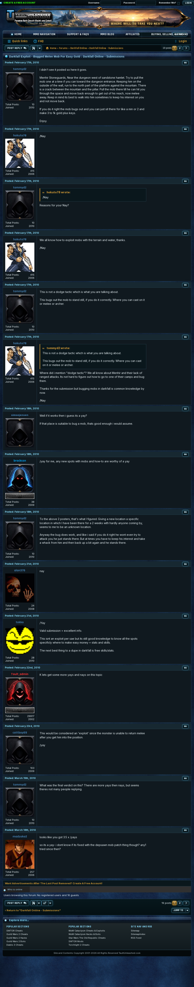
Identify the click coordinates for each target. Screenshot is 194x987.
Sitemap (135, 930)
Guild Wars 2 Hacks (16, 937)
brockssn (20, 461)
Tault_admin (19, 674)
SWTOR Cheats (14, 930)
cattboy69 (20, 733)
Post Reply (17, 48)
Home (16, 34)
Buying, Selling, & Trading (169, 34)
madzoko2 (20, 837)
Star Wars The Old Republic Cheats (87, 937)
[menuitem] (38, 41)
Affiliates (133, 34)
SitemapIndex (138, 934)
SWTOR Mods (76, 941)
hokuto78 (19, 135)
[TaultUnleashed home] (32, 17)
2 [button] (180, 48)
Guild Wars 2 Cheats (17, 934)
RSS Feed (136, 937)
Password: (140, 3)
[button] (186, 48)
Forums (63, 48)
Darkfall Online (78, 48)
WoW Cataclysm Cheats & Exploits (87, 930)
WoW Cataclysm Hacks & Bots (85, 934)
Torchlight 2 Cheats (79, 944)
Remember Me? (169, 3)
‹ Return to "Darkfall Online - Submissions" (33, 910)
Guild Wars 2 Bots (16, 941)
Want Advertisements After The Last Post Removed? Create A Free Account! (53, 883)
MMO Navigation (44, 34)
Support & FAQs (78, 34)
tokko (20, 622)
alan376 (19, 570)
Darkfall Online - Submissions (106, 48)
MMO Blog (107, 34)
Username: (104, 3)
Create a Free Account (19, 2)
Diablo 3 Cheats (14, 944)
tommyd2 (19, 69)
